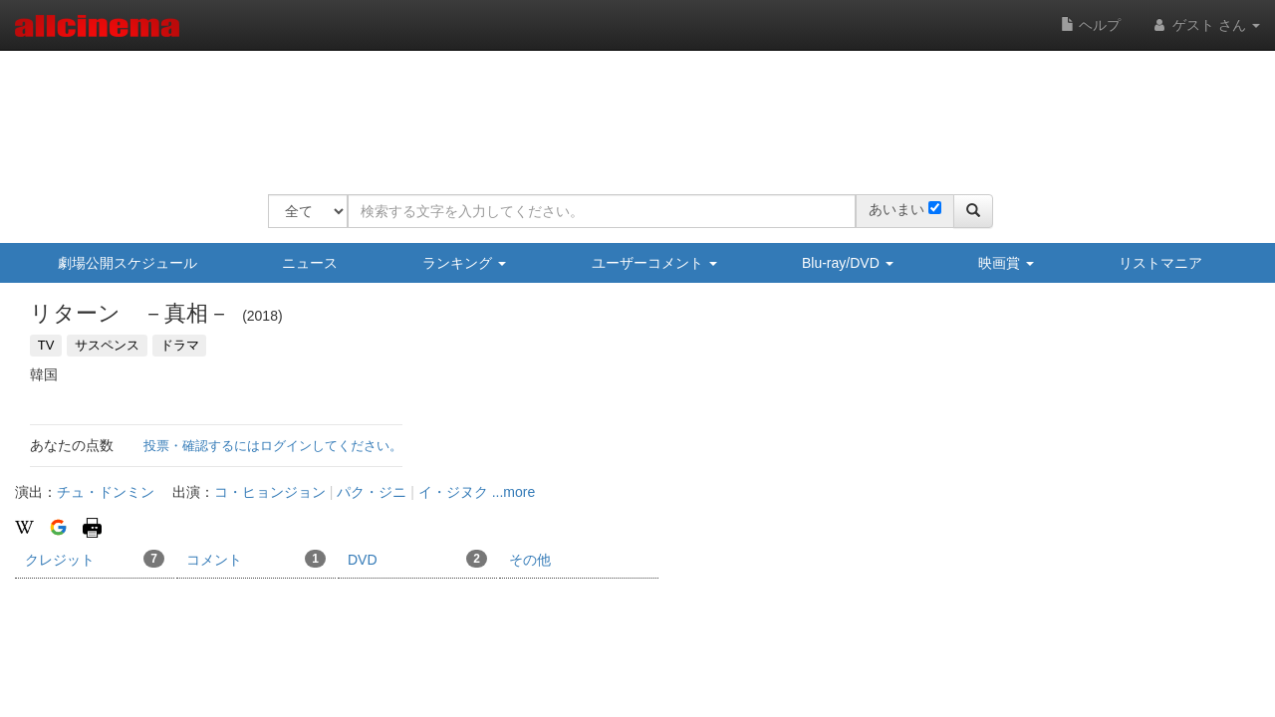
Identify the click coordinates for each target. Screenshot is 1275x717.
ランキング (464, 263)
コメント (256, 559)
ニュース (310, 263)
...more (514, 492)
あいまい (896, 209)
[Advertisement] (630, 109)
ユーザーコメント (654, 263)
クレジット (94, 559)
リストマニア (1160, 263)
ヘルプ (1091, 25)
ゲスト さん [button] (1205, 25)
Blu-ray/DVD (847, 263)
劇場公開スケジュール (127, 263)
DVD (417, 559)
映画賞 (1006, 263)
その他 (530, 560)
